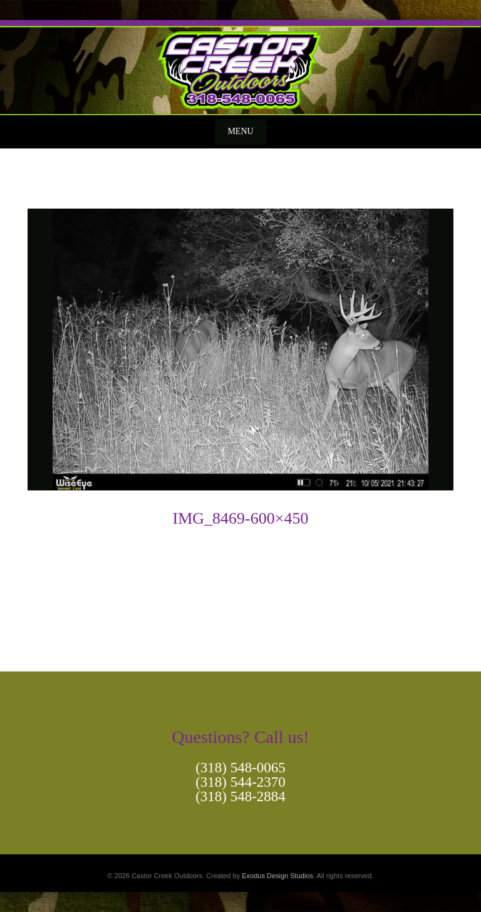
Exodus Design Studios (277, 875)
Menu (240, 131)
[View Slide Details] (240, 67)
